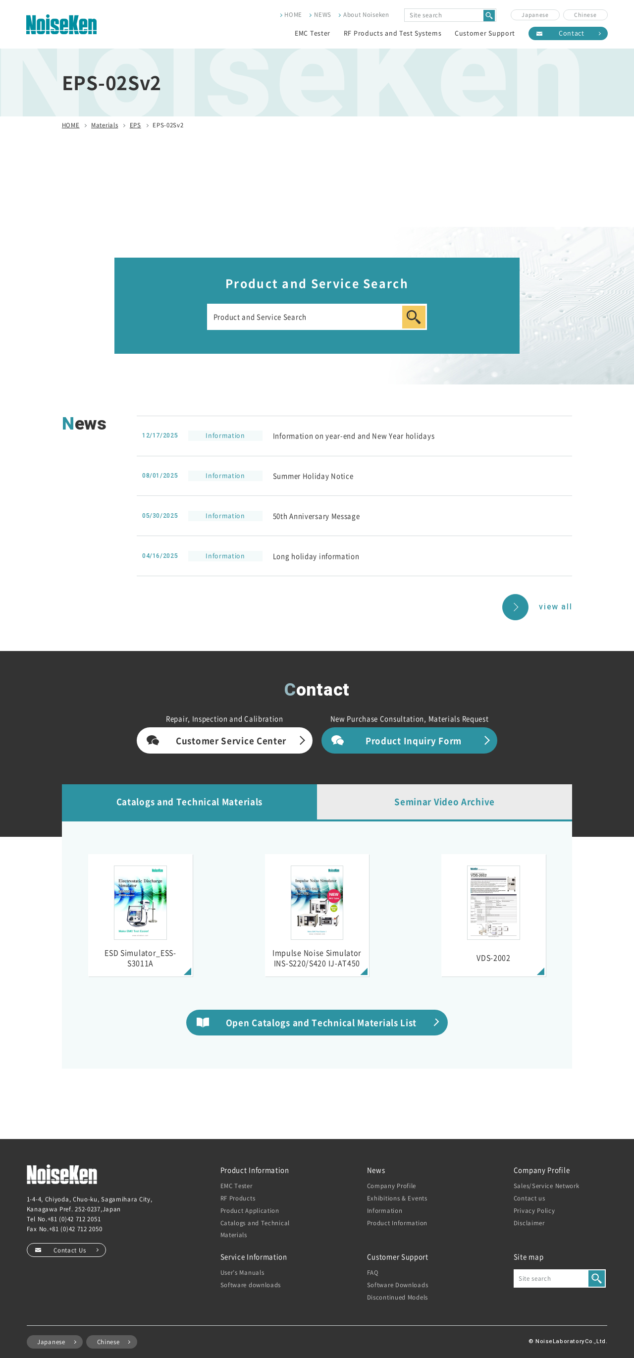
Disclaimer (529, 1223)
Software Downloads (397, 1285)
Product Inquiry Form (414, 740)
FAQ (373, 1272)
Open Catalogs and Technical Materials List (321, 1022)
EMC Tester (312, 33)
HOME (293, 14)
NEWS (322, 14)
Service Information (253, 1256)
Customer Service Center (231, 740)
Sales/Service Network (547, 1186)
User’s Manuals (242, 1272)
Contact (571, 33)
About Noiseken (366, 14)
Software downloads (250, 1285)
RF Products (238, 1198)
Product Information (254, 1170)
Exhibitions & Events (397, 1198)
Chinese (585, 14)
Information (385, 1210)
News (376, 1170)
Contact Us (69, 1250)
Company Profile (392, 1186)
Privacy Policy (534, 1210)
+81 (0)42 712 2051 (74, 1219)
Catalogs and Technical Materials (189, 801)
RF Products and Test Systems (393, 33)
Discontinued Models (397, 1297)
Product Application (249, 1210)
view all (555, 607)
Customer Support (485, 33)
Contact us (529, 1198)
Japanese (535, 14)
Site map (529, 1256)
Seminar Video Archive (444, 801)
